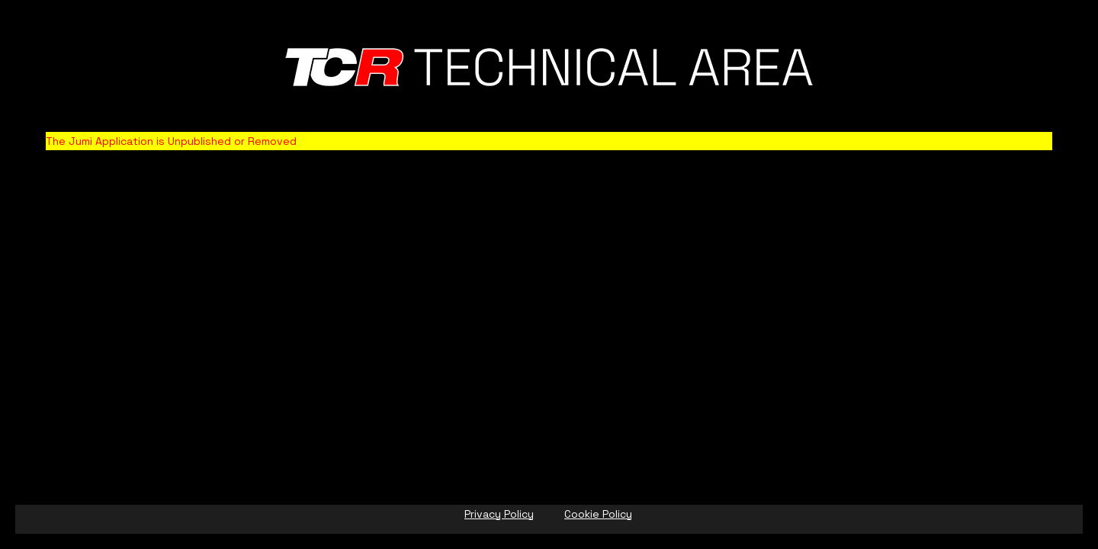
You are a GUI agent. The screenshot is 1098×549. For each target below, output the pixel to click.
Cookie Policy (598, 514)
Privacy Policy (499, 514)
